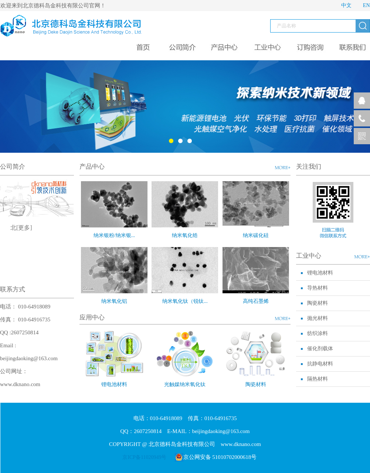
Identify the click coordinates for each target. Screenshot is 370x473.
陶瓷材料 (255, 384)
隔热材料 (317, 379)
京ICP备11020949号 (144, 457)
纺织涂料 (317, 333)
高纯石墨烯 (256, 301)
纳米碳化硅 (256, 235)
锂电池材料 (114, 384)
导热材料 (317, 288)
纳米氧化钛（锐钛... (185, 301)
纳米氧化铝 (114, 301)
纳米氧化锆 (185, 235)
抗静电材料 (320, 363)
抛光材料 (317, 318)
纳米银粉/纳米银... (114, 235)
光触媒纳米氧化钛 (185, 384)
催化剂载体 (320, 348)
